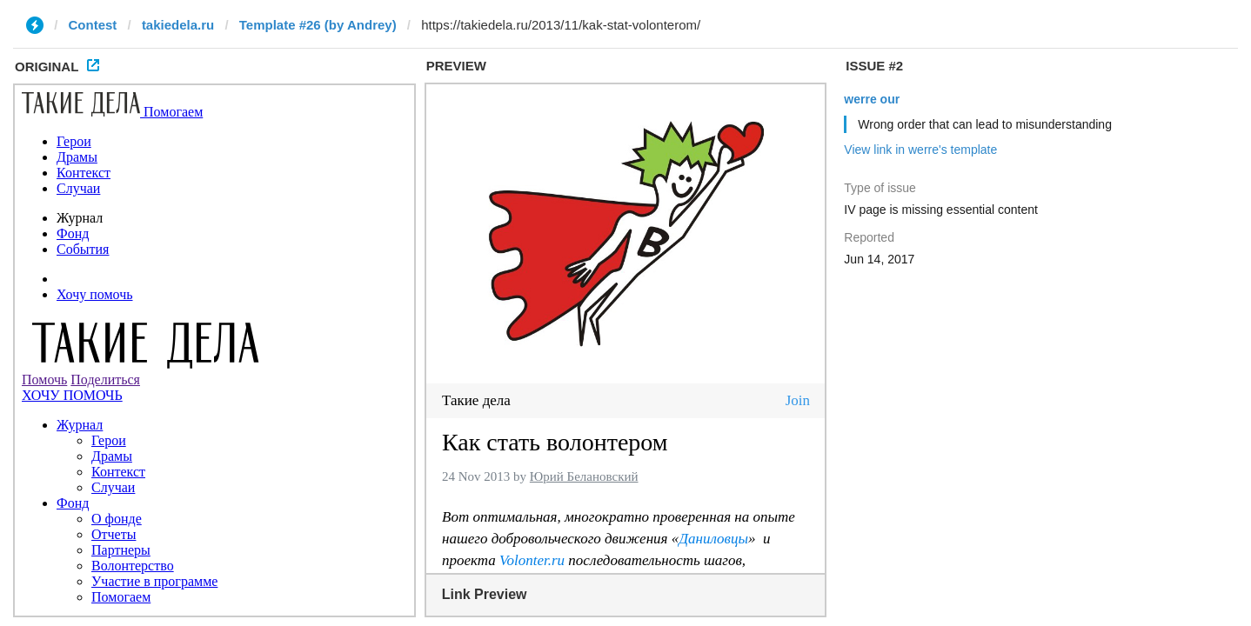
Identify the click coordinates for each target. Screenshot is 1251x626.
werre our (872, 99)
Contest (93, 24)
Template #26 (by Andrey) (318, 24)
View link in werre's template (920, 149)
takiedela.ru (178, 24)
